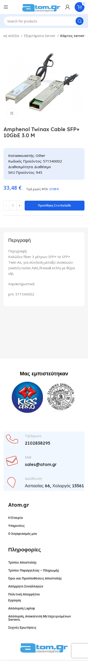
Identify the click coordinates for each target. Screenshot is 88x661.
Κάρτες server (72, 35)
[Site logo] (41, 6)
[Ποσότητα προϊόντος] (12, 205)
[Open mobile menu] (6, 7)
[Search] (44, 21)
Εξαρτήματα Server (40, 35)
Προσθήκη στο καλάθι (54, 205)
